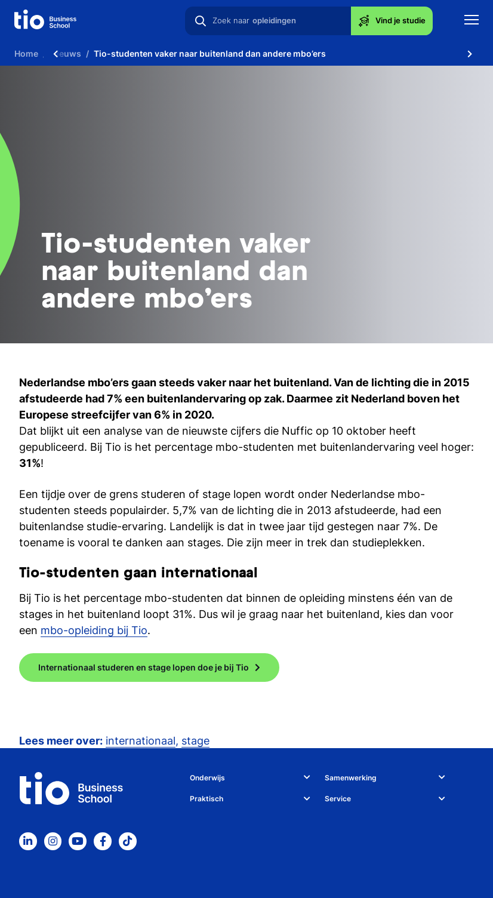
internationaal (140, 740)
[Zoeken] (200, 21)
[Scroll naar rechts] (470, 54)
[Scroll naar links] (55, 54)
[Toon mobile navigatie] (471, 21)
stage (195, 740)
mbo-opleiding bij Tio (94, 630)
